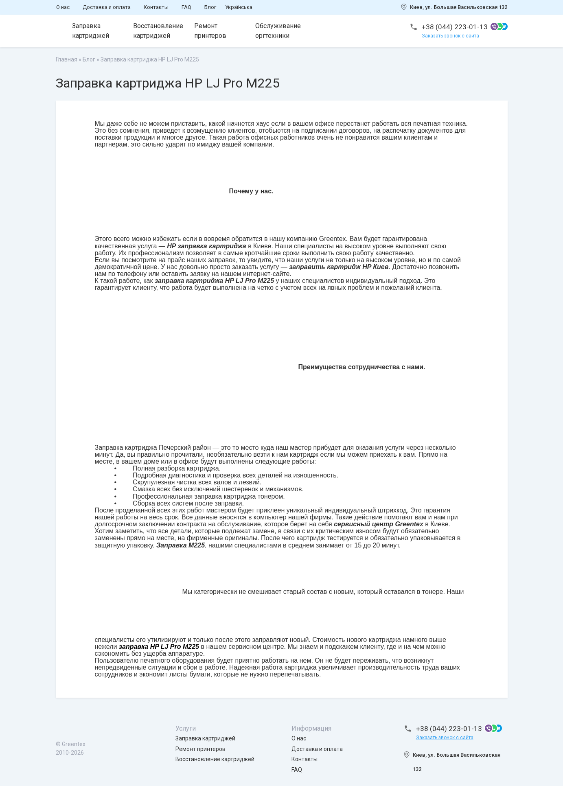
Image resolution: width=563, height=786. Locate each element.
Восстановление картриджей (158, 30)
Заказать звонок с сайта (450, 36)
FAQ (186, 7)
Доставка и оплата (107, 7)
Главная (66, 59)
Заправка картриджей (90, 30)
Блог (210, 7)
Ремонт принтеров (210, 30)
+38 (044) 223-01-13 (455, 27)
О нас (63, 7)
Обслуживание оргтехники (278, 30)
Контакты (156, 7)
